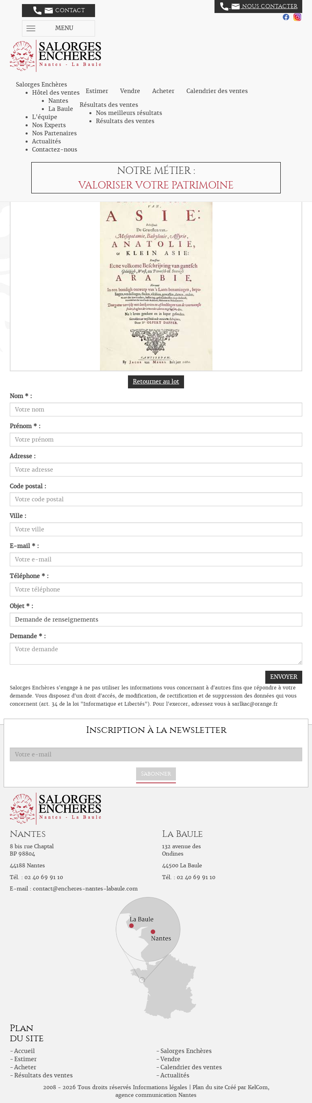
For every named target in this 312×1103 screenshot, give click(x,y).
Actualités (46, 141)
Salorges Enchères (186, 1051)
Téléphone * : (29, 576)
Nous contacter (258, 6)
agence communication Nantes (156, 1095)
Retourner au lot (156, 381)
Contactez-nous (54, 149)
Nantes (58, 100)
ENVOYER (283, 676)
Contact (59, 11)
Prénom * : (25, 426)
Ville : (18, 516)
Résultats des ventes (125, 121)
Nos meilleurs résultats (129, 113)
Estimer (97, 91)
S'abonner (156, 773)
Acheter (163, 91)
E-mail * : (24, 546)
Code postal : (28, 486)
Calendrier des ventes (217, 91)
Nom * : (21, 396)
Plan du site (208, 1087)
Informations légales (160, 1087)
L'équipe (44, 117)
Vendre (130, 91)
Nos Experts (49, 125)
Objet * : (21, 606)
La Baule (60, 109)
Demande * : (28, 636)
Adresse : (23, 456)
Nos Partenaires (54, 133)
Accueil (24, 1051)
